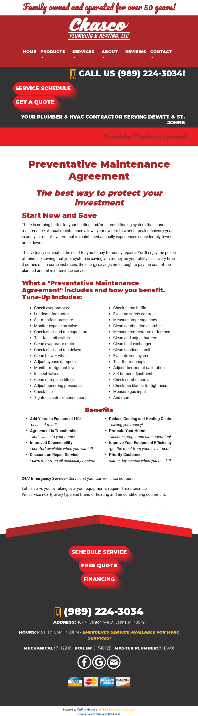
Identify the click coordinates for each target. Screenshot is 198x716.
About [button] (110, 51)
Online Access (87, 709)
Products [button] (52, 51)
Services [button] (83, 51)
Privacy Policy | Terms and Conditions (99, 714)
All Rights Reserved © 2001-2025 (116, 709)
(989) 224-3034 (150, 73)
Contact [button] (161, 51)
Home (29, 51)
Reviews (135, 51)
